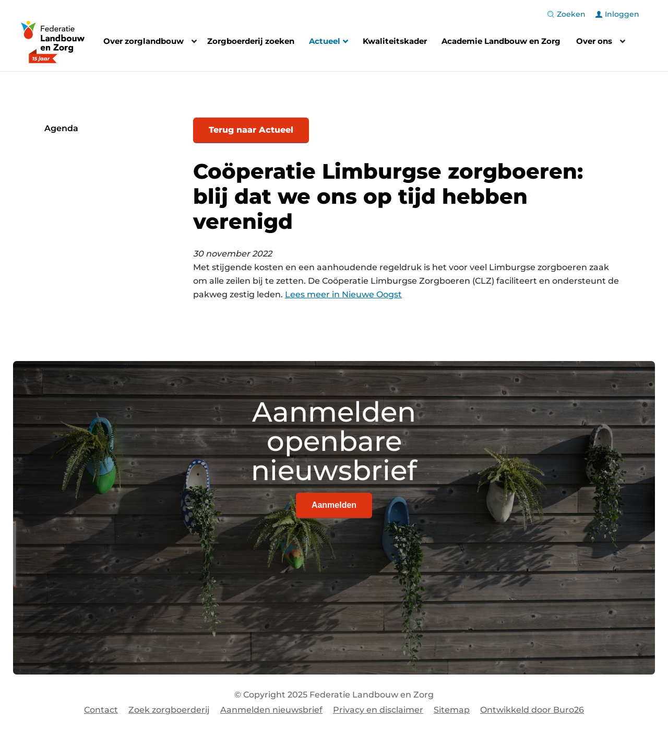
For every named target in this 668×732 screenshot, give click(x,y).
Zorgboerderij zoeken (250, 41)
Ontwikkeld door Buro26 (532, 710)
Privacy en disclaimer (378, 710)
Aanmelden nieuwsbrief (271, 710)
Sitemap (452, 710)
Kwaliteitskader (395, 41)
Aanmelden (334, 505)
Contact (101, 710)
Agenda (61, 128)
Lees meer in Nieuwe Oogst (343, 294)
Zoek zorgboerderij (169, 710)
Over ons (594, 41)
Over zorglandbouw (143, 41)
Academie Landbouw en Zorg (501, 41)
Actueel (328, 42)
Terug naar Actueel (251, 130)
